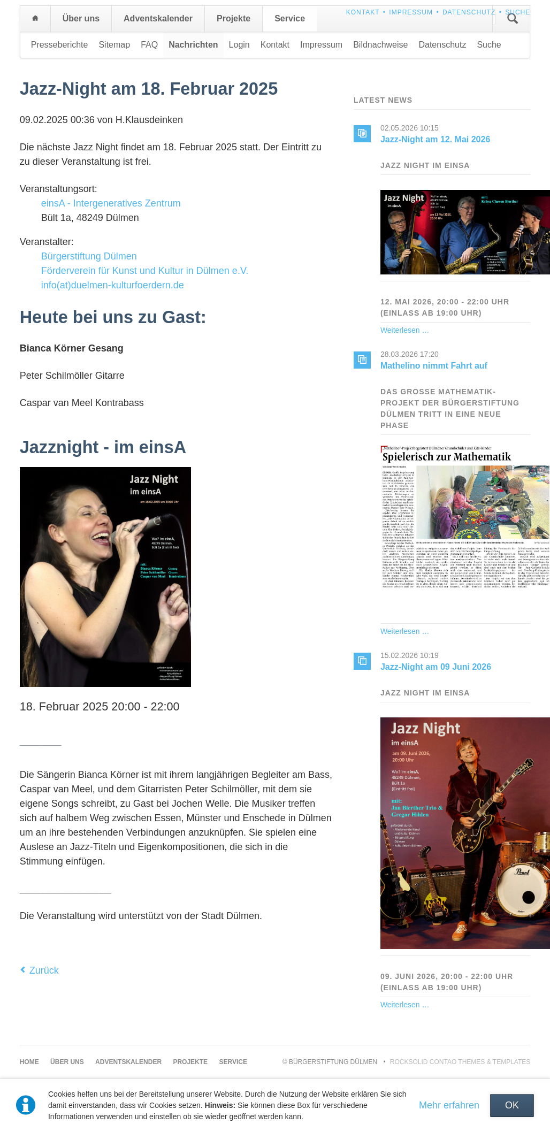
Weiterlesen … (405, 330)
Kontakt (363, 12)
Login (239, 44)
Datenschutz (468, 12)
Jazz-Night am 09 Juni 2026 (435, 666)
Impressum (411, 12)
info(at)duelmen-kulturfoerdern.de (112, 285)
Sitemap (114, 44)
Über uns (81, 18)
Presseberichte (59, 44)
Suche (517, 12)
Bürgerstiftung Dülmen (89, 256)
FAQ (149, 44)
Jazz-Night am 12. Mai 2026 (435, 139)
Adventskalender (158, 18)
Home (35, 19)
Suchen (512, 19)
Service (289, 18)
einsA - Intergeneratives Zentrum (111, 203)
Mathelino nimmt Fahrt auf (433, 365)
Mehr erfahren (449, 1105)
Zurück (44, 970)
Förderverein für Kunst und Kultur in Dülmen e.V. (145, 270)
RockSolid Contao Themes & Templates (460, 1062)
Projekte (233, 18)
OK (512, 1105)
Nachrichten (193, 44)
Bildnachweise (380, 44)
